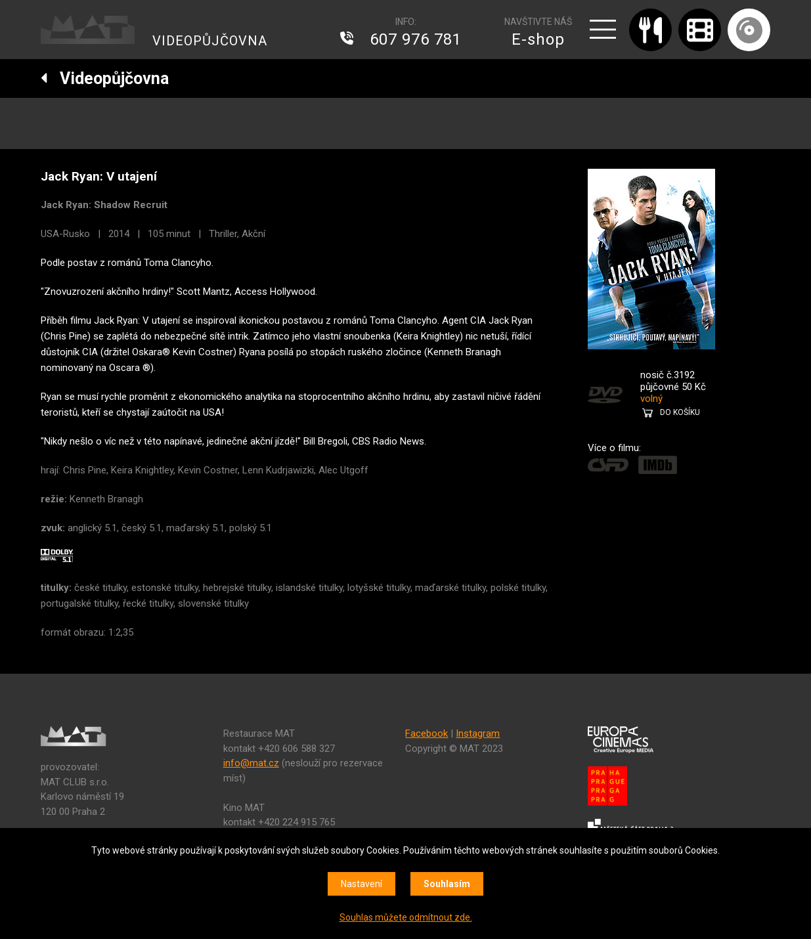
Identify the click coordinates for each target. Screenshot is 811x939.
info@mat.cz (251, 763)
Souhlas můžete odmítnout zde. (406, 917)
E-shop (538, 39)
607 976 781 (416, 39)
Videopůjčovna (105, 78)
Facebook (426, 733)
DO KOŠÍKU (680, 412)
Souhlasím (447, 884)
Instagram (478, 733)
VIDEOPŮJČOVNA (209, 41)
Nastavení (361, 884)
